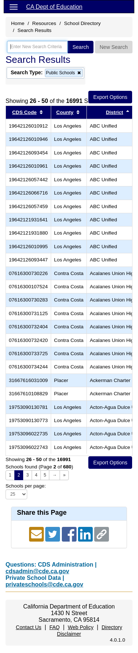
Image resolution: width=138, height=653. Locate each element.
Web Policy (80, 627)
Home (17, 23)
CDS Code (24, 112)
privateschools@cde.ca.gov (44, 584)
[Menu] (14, 6)
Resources (44, 23)
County (65, 112)
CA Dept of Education (54, 7)
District (114, 112)
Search (80, 47)
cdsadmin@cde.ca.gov (37, 571)
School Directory (82, 23)
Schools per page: (26, 486)
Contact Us (28, 627)
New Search (114, 47)
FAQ (54, 627)
